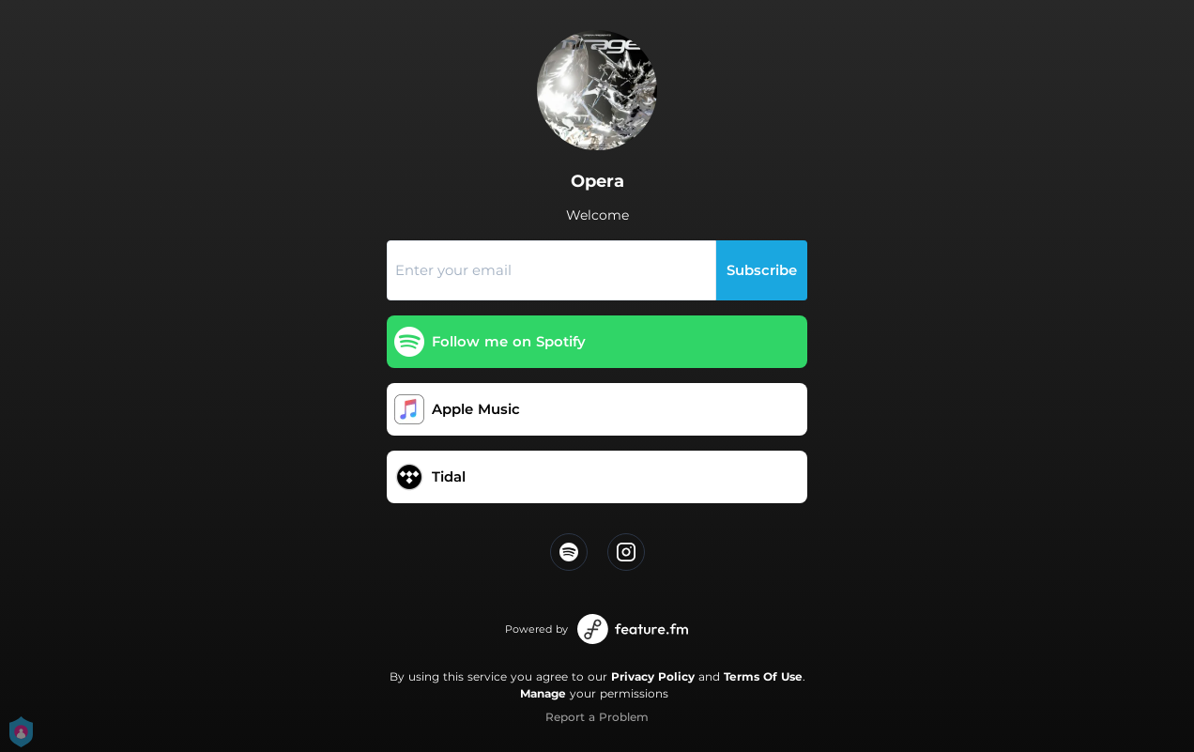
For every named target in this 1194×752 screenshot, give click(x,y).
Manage (543, 693)
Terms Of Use (763, 676)
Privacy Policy (653, 676)
